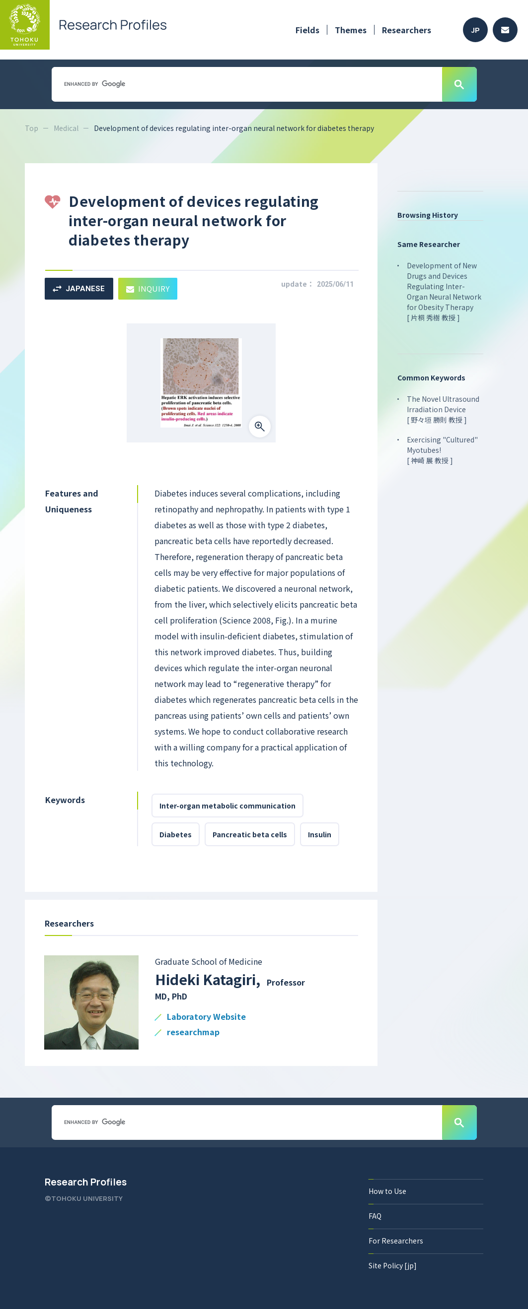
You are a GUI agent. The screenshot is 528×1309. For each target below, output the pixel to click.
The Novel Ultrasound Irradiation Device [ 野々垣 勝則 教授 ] (443, 409)
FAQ (375, 1216)
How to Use (387, 1191)
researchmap (193, 1032)
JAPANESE (79, 288)
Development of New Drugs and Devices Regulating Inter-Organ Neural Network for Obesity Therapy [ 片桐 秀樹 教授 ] (444, 291)
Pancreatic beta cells (250, 834)
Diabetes (175, 834)
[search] (246, 83)
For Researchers (396, 1241)
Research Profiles (86, 1182)
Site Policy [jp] (393, 1265)
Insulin (319, 834)
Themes (351, 30)
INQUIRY (147, 288)
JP (475, 30)
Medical (66, 128)
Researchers (406, 30)
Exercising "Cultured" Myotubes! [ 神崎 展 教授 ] (442, 450)
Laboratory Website (206, 1017)
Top (31, 128)
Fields (307, 30)
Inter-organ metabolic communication (227, 805)
